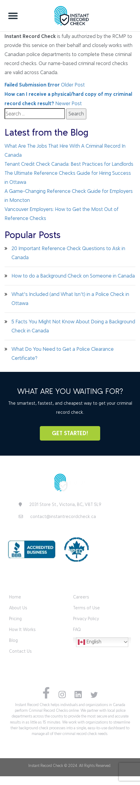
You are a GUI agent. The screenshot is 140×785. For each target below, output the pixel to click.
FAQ (77, 629)
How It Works (22, 629)
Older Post (45, 85)
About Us (18, 608)
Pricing (15, 618)
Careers (81, 597)
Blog (13, 640)
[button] (13, 15)
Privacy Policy (86, 618)
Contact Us (20, 651)
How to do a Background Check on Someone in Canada (73, 276)
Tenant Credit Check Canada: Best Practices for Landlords (69, 164)
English (89, 642)
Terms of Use (86, 608)
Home (15, 597)
